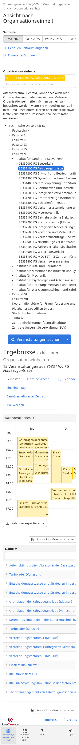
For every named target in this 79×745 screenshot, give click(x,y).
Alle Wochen (15, 405)
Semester (10, 32)
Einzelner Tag (16, 388)
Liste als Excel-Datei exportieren (52, 539)
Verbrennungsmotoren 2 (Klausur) (33, 656)
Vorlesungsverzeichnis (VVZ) (21, 4)
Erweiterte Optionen (20, 55)
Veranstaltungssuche (56, 4)
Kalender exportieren (25, 523)
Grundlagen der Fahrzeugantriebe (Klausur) (46, 440)
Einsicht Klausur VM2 (24, 665)
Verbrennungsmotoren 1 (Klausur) (33, 638)
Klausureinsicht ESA (47, 452)
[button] (47, 447)
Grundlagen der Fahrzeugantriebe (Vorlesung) (42, 611)
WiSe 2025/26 (54, 39)
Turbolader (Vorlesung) (25, 574)
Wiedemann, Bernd (29, 480)
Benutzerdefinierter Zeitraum (27, 396)
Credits (72, 720)
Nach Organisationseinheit (23, 8)
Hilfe (42, 732)
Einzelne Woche (38, 379)
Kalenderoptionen (18, 418)
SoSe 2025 (32, 39)
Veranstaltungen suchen (35, 339)
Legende (67, 379)
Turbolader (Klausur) (24, 629)
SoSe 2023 (13, 39)
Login (70, 732)
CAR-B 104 (42, 506)
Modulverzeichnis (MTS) (25, 735)
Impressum (53, 720)
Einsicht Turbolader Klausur (36, 503)
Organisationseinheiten (20, 71)
